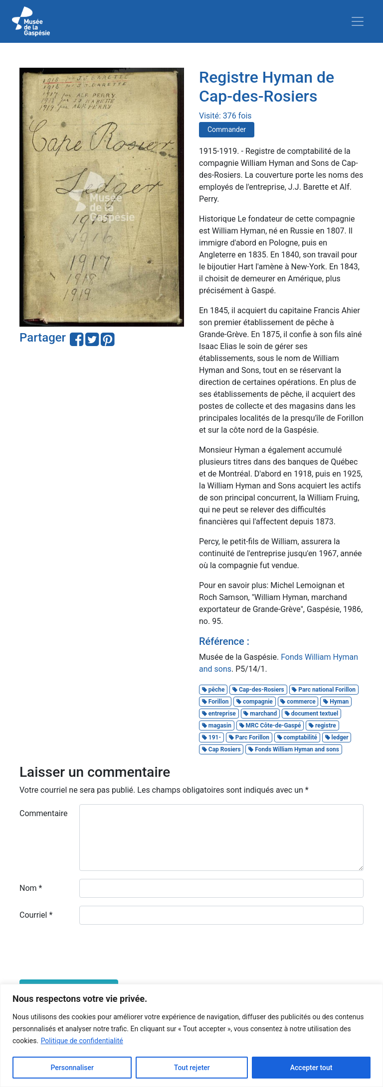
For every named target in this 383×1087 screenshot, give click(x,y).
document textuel (311, 713)
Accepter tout (311, 1068)
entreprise (219, 713)
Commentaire (43, 813)
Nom (30, 888)
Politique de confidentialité (82, 1041)
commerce (297, 701)
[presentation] (95, 952)
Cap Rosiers (221, 749)
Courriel (35, 915)
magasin (216, 725)
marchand (260, 713)
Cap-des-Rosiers (258, 689)
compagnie (254, 701)
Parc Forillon (249, 737)
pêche (213, 689)
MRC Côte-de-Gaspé (270, 725)
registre (322, 725)
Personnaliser (71, 1068)
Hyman (336, 701)
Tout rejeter (192, 1068)
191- (211, 737)
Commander (226, 129)
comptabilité (297, 737)
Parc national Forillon (324, 689)
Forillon (215, 701)
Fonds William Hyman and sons (293, 749)
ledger (337, 737)
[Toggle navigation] (357, 21)
